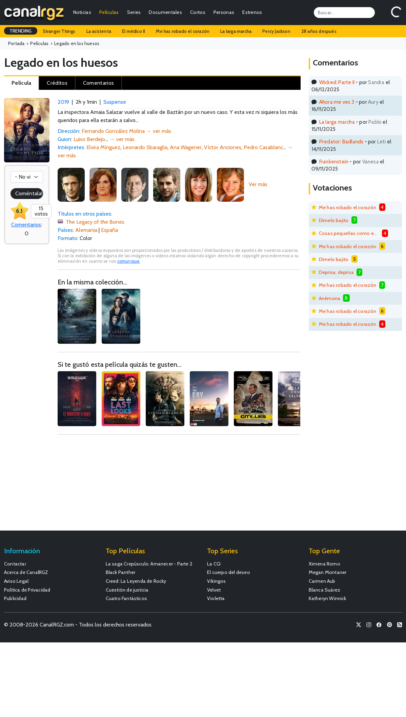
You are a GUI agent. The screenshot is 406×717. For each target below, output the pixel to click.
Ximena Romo (324, 564)
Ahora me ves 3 (336, 102)
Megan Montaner (328, 572)
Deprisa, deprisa (336, 272)
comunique (128, 261)
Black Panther (121, 572)
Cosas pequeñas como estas (349, 233)
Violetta (216, 598)
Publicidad (15, 598)
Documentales (165, 12)
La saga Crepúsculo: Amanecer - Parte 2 (149, 564)
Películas (109, 12)
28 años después (319, 31)
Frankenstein (333, 161)
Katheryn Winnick (327, 598)
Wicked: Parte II (336, 82)
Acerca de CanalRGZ (26, 572)
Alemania (86, 230)
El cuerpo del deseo (228, 572)
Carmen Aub (322, 581)
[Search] (344, 12)
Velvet (214, 590)
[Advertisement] (179, 485)
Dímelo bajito (334, 220)
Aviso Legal (16, 581)
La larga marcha (235, 31)
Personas (224, 12)
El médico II (133, 31)
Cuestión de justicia (127, 590)
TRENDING (20, 31)
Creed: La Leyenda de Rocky (136, 581)
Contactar (15, 564)
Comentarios (26, 224)
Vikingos (216, 581)
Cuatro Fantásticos (126, 598)
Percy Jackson (276, 31)
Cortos (197, 12)
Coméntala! (28, 193)
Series (134, 12)
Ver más (258, 184)
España (109, 230)
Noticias (82, 12)
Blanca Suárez (325, 590)
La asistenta (98, 31)
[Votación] (27, 177)
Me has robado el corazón (182, 31)
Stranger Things (59, 31)
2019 (63, 102)
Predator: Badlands (341, 141)
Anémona (329, 298)
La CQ (214, 564)
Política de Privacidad (27, 590)
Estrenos (252, 12)
